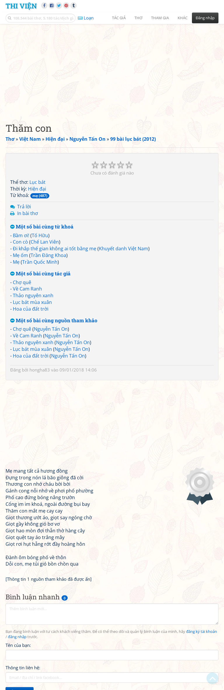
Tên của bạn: (18, 645)
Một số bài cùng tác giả (40, 274)
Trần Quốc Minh (39, 262)
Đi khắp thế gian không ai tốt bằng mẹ (54, 248)
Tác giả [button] (119, 17)
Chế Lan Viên (45, 242)
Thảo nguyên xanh (33, 295)
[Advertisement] (112, 68)
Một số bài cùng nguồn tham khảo (53, 320)
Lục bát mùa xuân (32, 302)
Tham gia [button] (160, 17)
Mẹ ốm (20, 255)
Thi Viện (21, 5)
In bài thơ (27, 213)
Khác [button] (183, 17)
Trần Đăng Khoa (48, 255)
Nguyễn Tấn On (51, 329)
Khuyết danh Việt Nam (123, 248)
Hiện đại (37, 189)
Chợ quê (22, 282)
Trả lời (24, 206)
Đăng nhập (205, 17)
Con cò (20, 242)
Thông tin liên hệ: (23, 667)
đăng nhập (17, 636)
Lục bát (37, 182)
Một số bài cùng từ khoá (42, 227)
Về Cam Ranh (27, 289)
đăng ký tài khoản (201, 631)
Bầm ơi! (21, 235)
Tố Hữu (40, 235)
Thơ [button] (138, 17)
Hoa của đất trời (30, 309)
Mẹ (16, 262)
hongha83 (39, 370)
